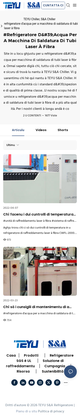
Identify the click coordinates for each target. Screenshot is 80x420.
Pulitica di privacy (51, 411)
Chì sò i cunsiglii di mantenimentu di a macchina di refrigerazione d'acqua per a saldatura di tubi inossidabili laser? (39, 307)
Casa (11, 355)
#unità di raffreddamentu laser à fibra (27, 221)
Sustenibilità (52, 371)
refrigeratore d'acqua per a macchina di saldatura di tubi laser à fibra (41, 26)
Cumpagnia (54, 366)
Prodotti (31, 355)
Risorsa (23, 371)
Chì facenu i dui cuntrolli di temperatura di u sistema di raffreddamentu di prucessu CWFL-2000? (38, 214)
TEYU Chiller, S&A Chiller (39, 19)
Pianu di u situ (26, 411)
